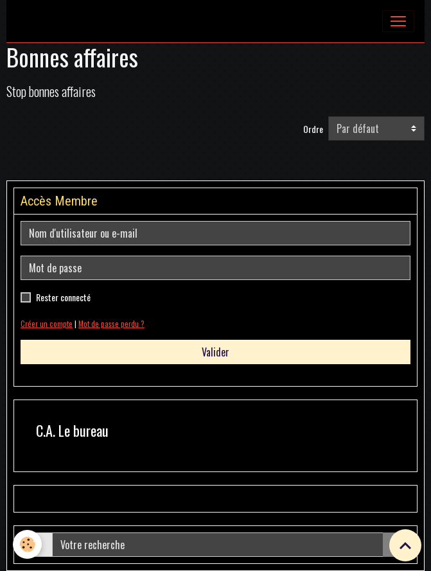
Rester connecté (63, 297)
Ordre (313, 129)
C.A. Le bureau (72, 430)
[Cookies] (27, 544)
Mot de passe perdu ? (111, 324)
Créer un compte (47, 324)
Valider (215, 352)
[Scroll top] (405, 545)
